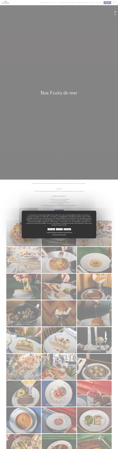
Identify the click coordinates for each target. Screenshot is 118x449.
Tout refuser (59, 229)
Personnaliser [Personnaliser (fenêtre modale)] (67, 229)
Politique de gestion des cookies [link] (59, 234)
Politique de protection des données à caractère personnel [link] (59, 232)
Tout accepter (51, 229)
